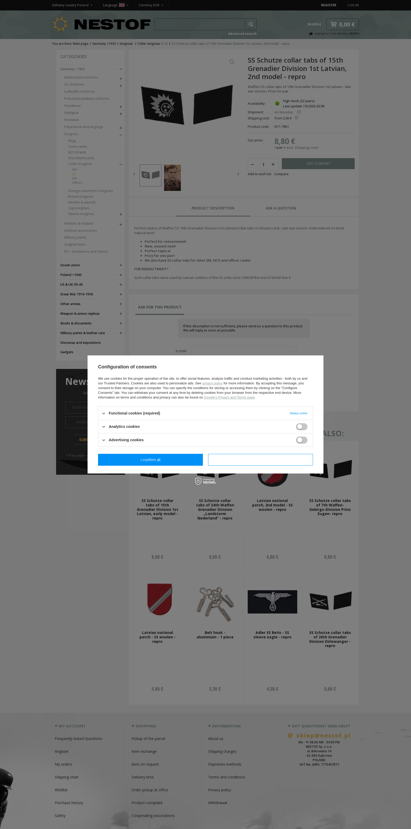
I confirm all (261, 459)
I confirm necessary (150, 459)
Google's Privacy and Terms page (229, 397)
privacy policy (212, 383)
